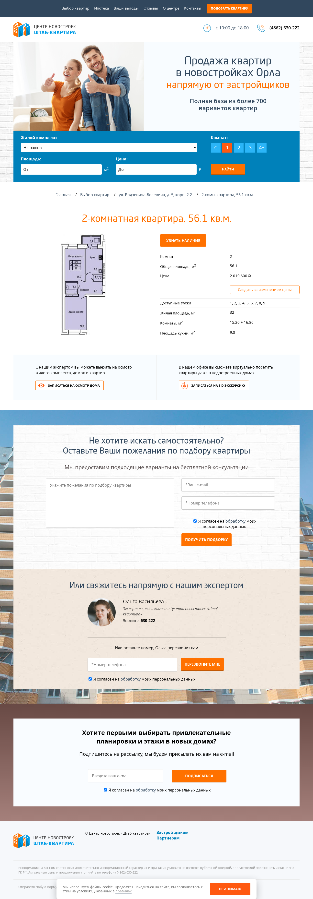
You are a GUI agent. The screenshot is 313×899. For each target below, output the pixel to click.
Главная (63, 194)
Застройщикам (172, 832)
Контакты (192, 8)
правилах (123, 891)
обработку (235, 521)
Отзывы (151, 8)
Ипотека (101, 8)
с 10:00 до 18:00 (232, 28)
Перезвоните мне (202, 664)
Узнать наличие (183, 240)
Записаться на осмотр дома (74, 385)
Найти (228, 169)
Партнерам (168, 838)
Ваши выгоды (126, 8)
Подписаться (199, 775)
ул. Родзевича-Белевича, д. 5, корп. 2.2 (156, 194)
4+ (261, 147)
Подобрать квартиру (229, 8)
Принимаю (230, 889)
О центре (171, 8)
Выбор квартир (75, 8)
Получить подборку (206, 539)
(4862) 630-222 (284, 28)
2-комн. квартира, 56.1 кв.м (227, 194)
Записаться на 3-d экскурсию (218, 385)
